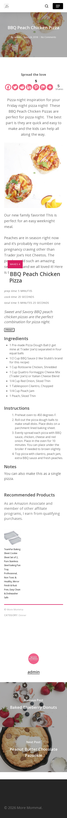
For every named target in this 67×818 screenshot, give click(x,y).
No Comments (48, 37)
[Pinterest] (36, 84)
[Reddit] (22, 84)
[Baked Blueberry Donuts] (33, 704)
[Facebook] (8, 84)
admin (17, 37)
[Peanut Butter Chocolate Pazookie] (33, 749)
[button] (58, 6)
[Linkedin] (29, 84)
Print (9, 330)
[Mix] (43, 84)
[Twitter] (15, 84)
